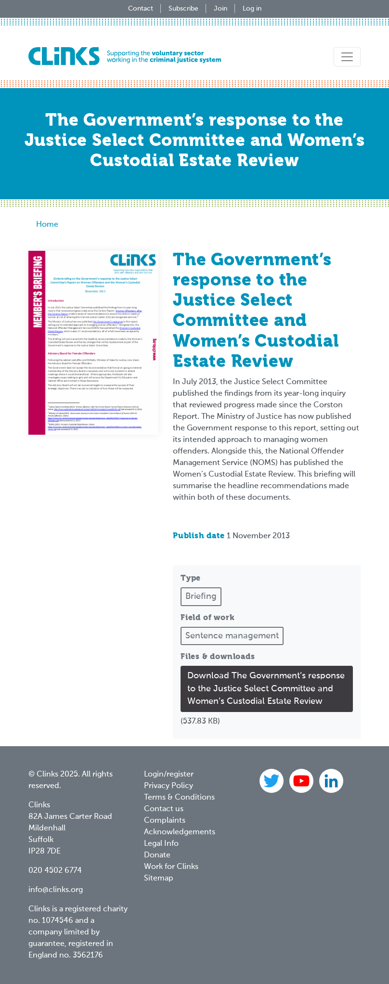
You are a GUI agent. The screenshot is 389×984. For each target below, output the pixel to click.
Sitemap (158, 878)
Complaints (164, 821)
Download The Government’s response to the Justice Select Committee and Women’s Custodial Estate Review (266, 689)
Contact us (163, 809)
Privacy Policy (168, 786)
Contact (140, 8)
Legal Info (161, 844)
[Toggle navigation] (347, 56)
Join (220, 8)
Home (47, 225)
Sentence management (232, 636)
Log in (252, 8)
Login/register (169, 774)
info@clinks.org (55, 890)
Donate (157, 855)
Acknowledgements (179, 832)
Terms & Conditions (179, 798)
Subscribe (183, 8)
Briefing (201, 596)
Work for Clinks (171, 867)
